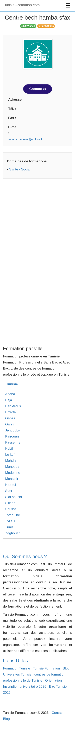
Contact (37, 89)
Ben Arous (13, 406)
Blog (66, 668)
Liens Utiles (15, 660)
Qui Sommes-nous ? (25, 556)
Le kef (9, 454)
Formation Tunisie (16, 668)
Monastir (11, 479)
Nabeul (10, 485)
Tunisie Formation (46, 668)
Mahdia (10, 461)
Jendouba (12, 430)
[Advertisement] (37, 222)
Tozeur (10, 521)
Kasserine (12, 442)
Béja (8, 400)
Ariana (10, 394)
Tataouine (12, 515)
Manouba (12, 467)
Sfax (8, 491)
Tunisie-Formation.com (21, 5)
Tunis (9, 527)
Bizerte (10, 412)
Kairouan (12, 436)
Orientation (53, 680)
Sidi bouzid (13, 497)
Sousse (11, 509)
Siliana (10, 503)
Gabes (10, 418)
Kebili (9, 448)
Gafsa (9, 424)
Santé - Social (19, 169)
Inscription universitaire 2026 (24, 686)
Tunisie (12, 384)
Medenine (12, 473)
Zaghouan (13, 533)
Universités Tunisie (17, 674)
